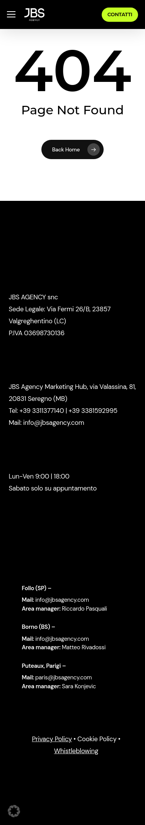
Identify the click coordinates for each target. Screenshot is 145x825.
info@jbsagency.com (53, 422)
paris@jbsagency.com (63, 677)
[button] (11, 14)
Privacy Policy (52, 739)
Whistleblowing (76, 751)
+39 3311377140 (41, 410)
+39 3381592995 (92, 410)
